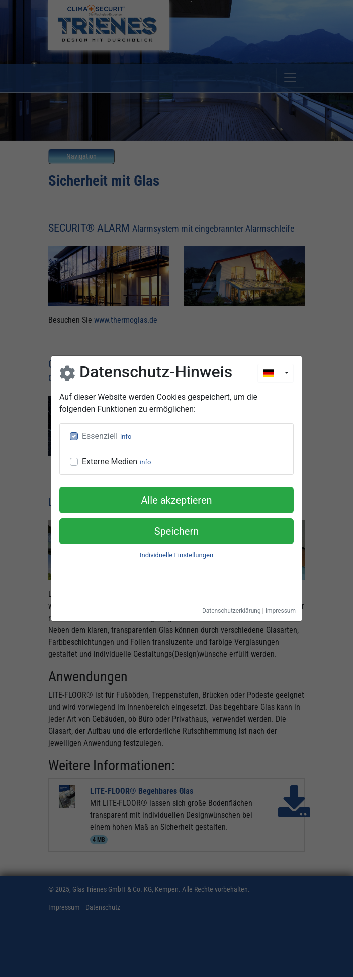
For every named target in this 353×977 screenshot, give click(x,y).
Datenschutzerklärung (231, 610)
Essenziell (100, 436)
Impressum (281, 610)
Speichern (176, 531)
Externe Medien (109, 461)
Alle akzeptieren (176, 500)
